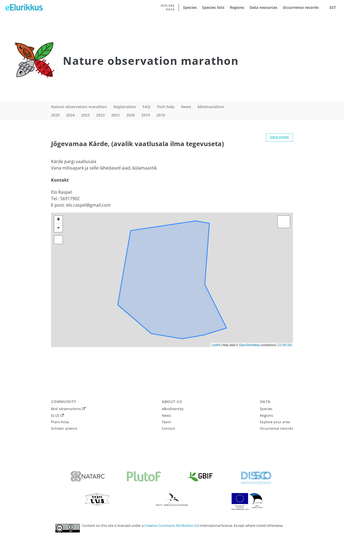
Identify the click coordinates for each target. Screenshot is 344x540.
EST (332, 7)
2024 (70, 115)
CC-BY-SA (285, 345)
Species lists (213, 7)
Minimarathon (211, 106)
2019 (145, 115)
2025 (55, 115)
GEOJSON (279, 137)
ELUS (55, 415)
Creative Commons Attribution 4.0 (172, 525)
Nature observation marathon (79, 106)
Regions (237, 7)
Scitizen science (64, 428)
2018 (160, 115)
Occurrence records (301, 7)
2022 (100, 115)
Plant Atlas (60, 421)
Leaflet (216, 345)
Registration (124, 106)
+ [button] (58, 220)
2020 (130, 115)
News (186, 106)
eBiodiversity (173, 408)
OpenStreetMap (249, 345)
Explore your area (275, 421)
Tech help (165, 106)
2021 (115, 115)
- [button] (58, 228)
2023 (85, 115)
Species (190, 7)
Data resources (263, 7)
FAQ (146, 106)
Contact (168, 428)
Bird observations (66, 408)
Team (166, 421)
